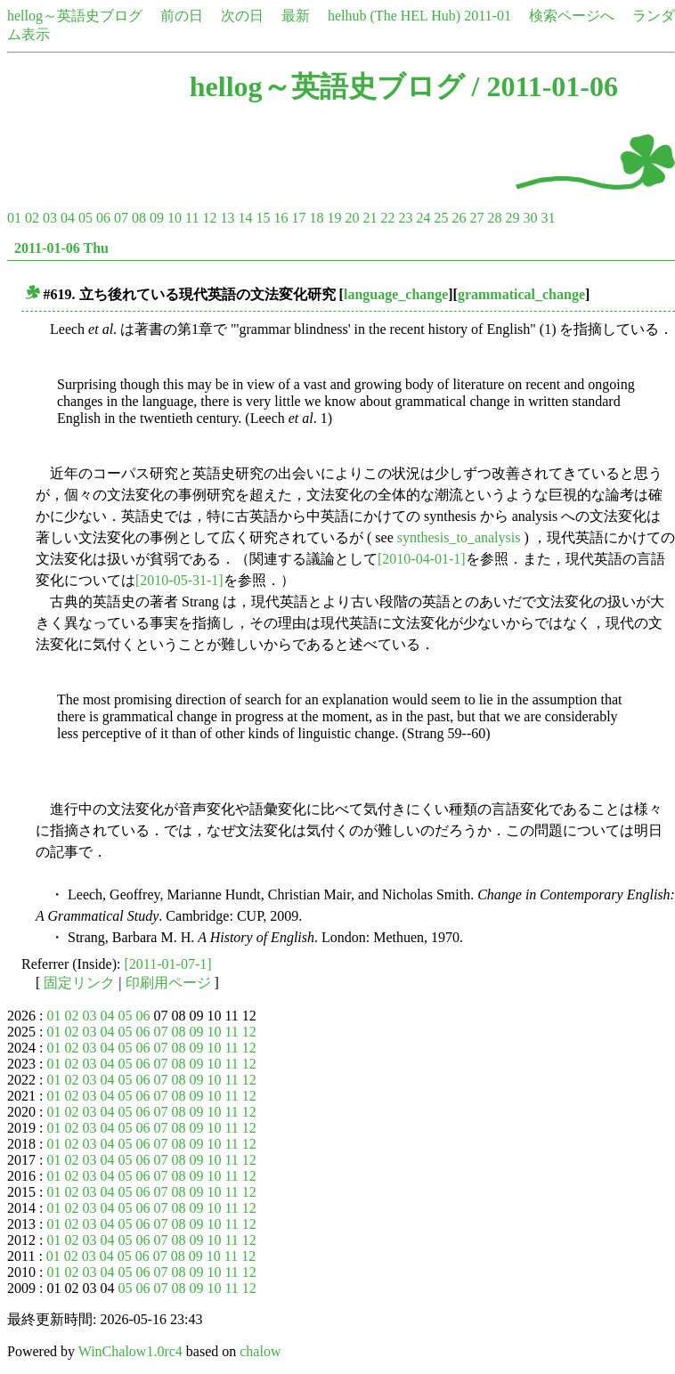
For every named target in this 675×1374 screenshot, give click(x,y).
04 (68, 217)
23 (405, 217)
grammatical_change (521, 294)
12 (209, 217)
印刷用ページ (168, 982)
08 (139, 217)
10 (174, 217)
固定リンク (79, 982)
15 (263, 217)
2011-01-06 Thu (61, 248)
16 (280, 217)
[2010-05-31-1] (179, 580)
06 (103, 217)
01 (14, 217)
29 (512, 217)
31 (548, 217)
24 (423, 217)
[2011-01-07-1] (168, 964)
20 (352, 217)
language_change (396, 294)
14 (245, 217)
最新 (295, 15)
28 (494, 217)
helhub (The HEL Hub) (394, 15)
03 (50, 217)
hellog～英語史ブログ (74, 15)
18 (316, 217)
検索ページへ (571, 15)
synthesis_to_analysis (459, 537)
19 (334, 217)
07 (121, 217)
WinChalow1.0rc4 (130, 1351)
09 (157, 217)
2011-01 (487, 15)
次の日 (242, 15)
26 (458, 217)
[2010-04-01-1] (422, 558)
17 (298, 217)
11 (192, 217)
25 (441, 217)
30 (530, 217)
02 (32, 217)
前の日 (181, 15)
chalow (260, 1351)
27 (476, 217)
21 (369, 217)
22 (387, 217)
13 (227, 217)
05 (85, 217)
